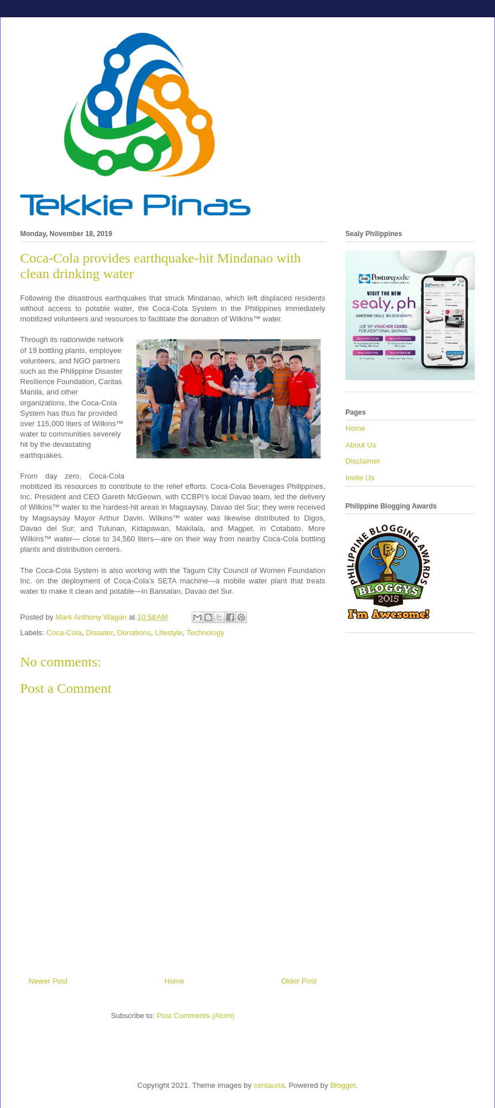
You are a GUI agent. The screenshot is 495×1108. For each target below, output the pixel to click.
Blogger (343, 1085)
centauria (269, 1085)
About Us (360, 445)
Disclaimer (362, 461)
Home (175, 981)
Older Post (299, 981)
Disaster (99, 632)
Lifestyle (168, 632)
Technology (205, 632)
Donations (134, 632)
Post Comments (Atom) (195, 1015)
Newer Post (48, 981)
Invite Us (360, 477)
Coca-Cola (64, 632)
